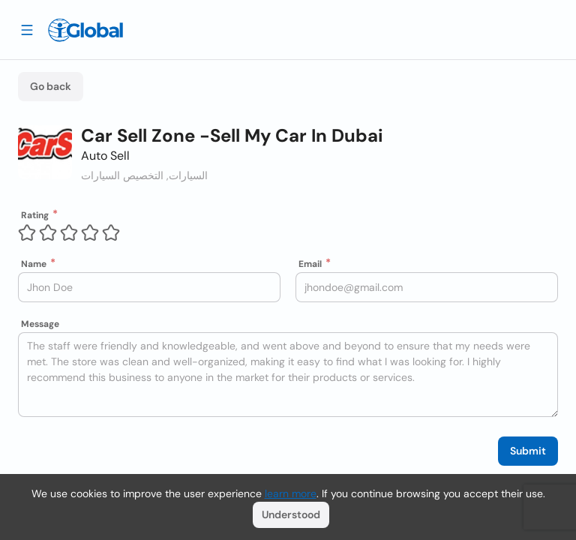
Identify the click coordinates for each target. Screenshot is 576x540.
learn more (290, 493)
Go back (50, 86)
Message (40, 324)
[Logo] (85, 30)
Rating (35, 215)
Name (33, 264)
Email (310, 264)
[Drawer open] (27, 29)
